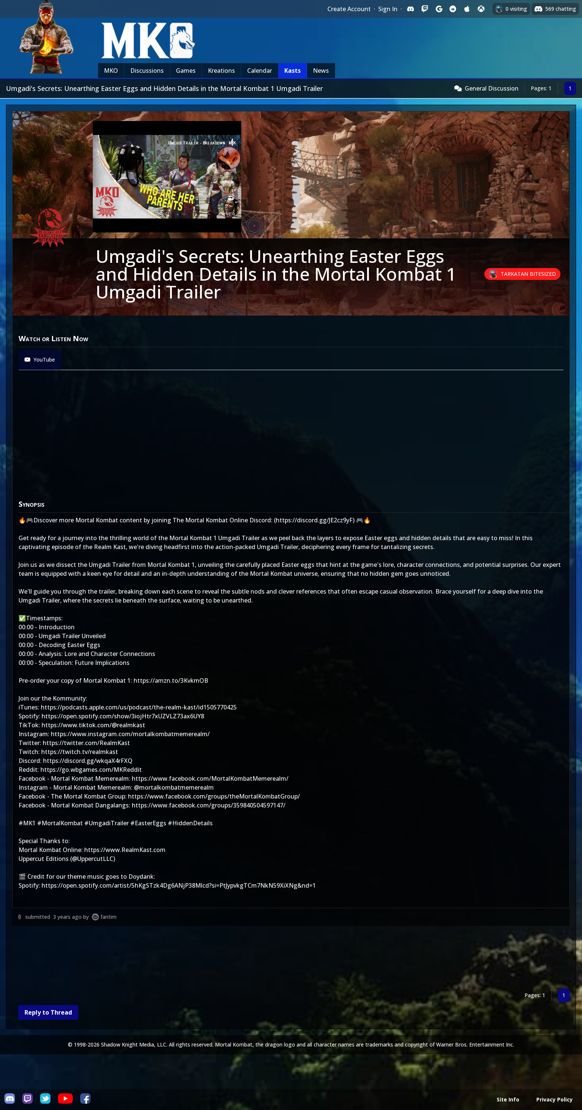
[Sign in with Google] (438, 8)
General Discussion (492, 88)
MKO (111, 70)
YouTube (39, 359)
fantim (109, 916)
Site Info (508, 1099)
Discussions (147, 70)
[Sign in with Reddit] (452, 8)
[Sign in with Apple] (467, 8)
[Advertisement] (235, 959)
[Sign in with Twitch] (424, 8)
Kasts (292, 70)
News (321, 70)
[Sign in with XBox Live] (481, 8)
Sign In (388, 9)
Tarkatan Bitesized (528, 273)
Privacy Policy (554, 1099)
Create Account (349, 9)
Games (186, 70)
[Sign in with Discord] (410, 8)
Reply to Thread (48, 1012)
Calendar (259, 70)
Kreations (221, 70)
